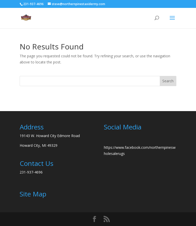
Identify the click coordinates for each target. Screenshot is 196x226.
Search (168, 80)
